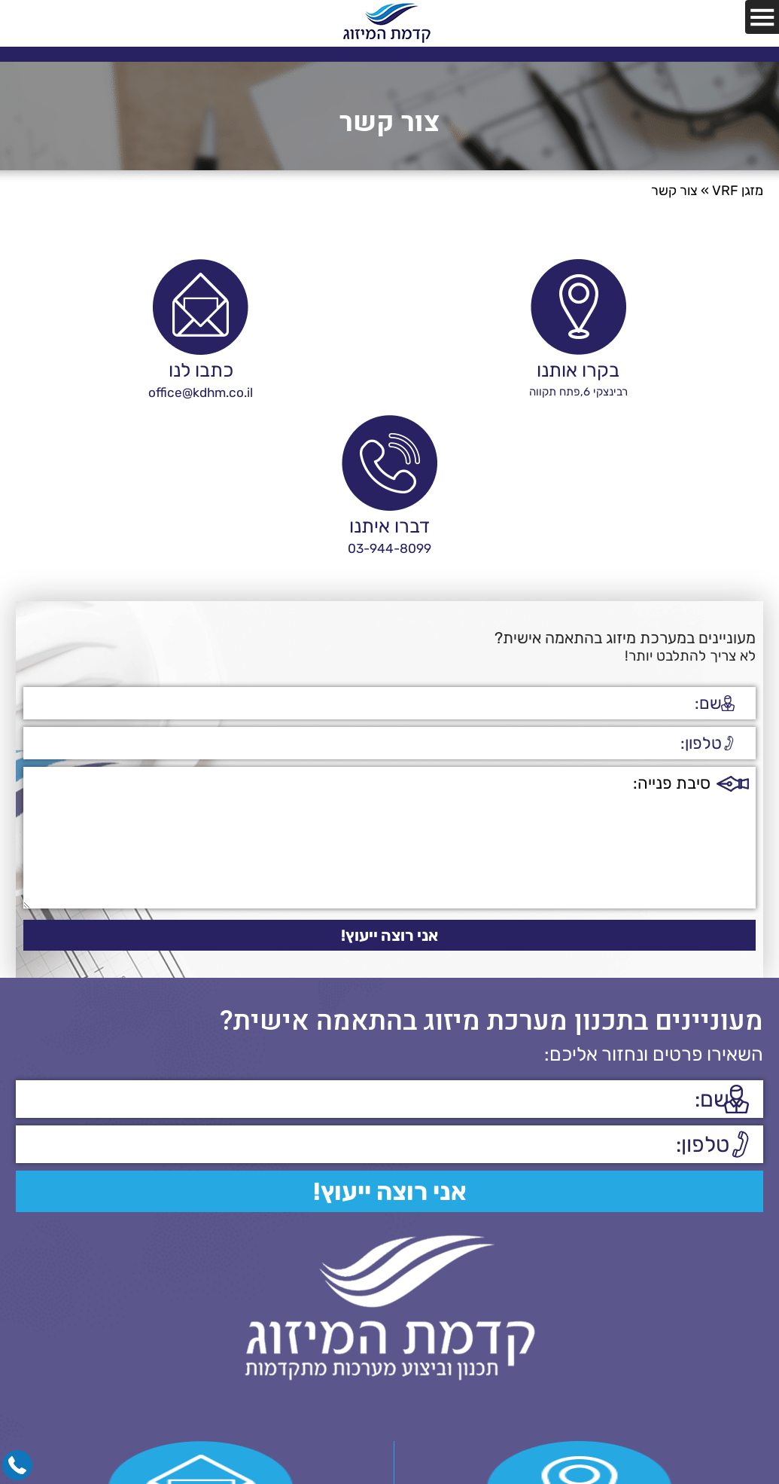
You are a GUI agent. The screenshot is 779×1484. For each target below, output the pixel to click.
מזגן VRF (737, 190)
